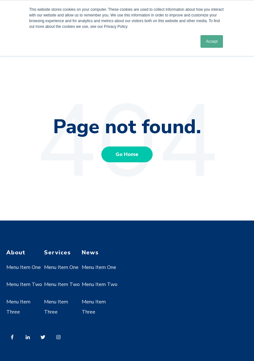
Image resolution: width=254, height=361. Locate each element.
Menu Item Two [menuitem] (24, 284)
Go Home (127, 154)
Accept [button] (212, 41)
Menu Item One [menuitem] (23, 267)
